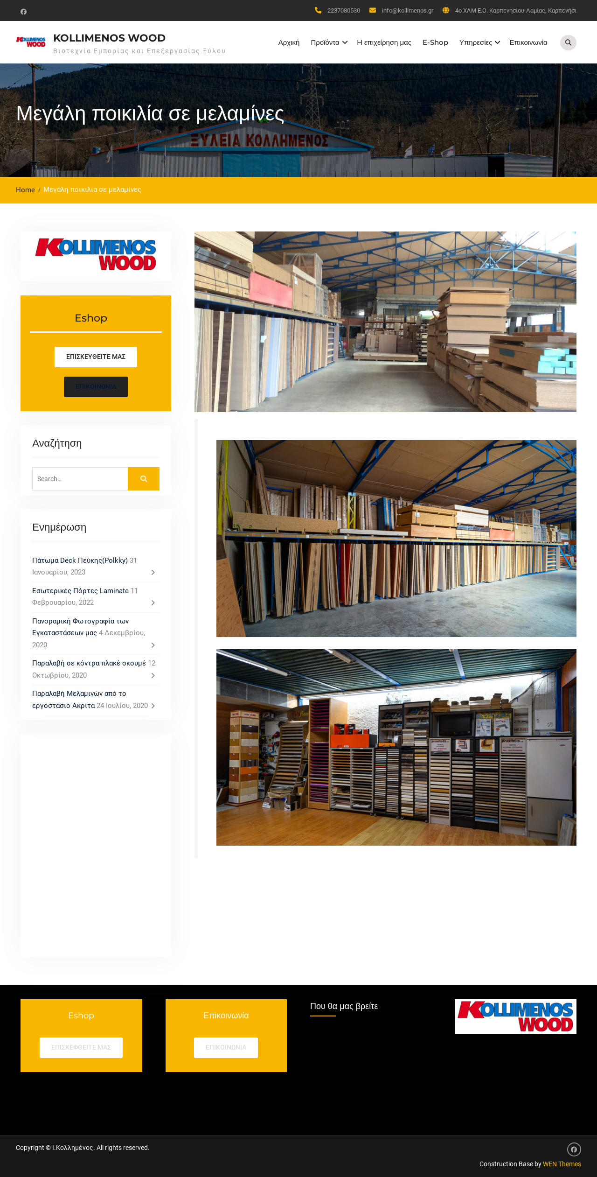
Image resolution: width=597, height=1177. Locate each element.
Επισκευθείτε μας (95, 356)
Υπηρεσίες (475, 42)
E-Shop (435, 42)
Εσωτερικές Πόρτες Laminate (80, 591)
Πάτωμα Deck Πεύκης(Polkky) (80, 560)
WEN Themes (562, 1164)
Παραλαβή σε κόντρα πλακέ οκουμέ (89, 663)
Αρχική (289, 42)
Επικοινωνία (528, 42)
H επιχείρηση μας (384, 42)
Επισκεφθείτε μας (81, 1047)
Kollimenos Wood (109, 38)
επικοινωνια (226, 1047)
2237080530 (343, 10)
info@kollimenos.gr (407, 10)
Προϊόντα (325, 42)
